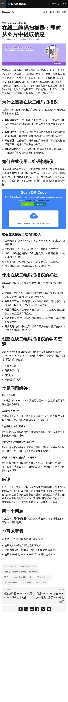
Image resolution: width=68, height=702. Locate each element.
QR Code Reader (10, 583)
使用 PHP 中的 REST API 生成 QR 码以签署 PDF (30, 554)
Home (6, 12)
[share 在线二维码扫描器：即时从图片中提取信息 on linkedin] (26, 609)
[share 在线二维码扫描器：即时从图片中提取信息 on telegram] (49, 609)
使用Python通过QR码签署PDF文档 (23, 545)
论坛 (6, 522)
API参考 (9, 375)
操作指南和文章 (13, 379)
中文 (52, 4)
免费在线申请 (12, 370)
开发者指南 (11, 365)
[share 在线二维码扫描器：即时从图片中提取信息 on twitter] (21, 609)
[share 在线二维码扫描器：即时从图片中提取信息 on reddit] (32, 609)
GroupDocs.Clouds (17, 23)
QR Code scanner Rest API (15, 577)
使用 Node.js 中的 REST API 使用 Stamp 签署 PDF (31, 549)
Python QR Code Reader (40, 577)
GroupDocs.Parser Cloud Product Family (20, 566)
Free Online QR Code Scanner (34, 583)
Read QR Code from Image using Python (20, 572)
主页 (4, 23)
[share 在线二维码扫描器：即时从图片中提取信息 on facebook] (37, 609)
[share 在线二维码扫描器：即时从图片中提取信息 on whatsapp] (43, 609)
